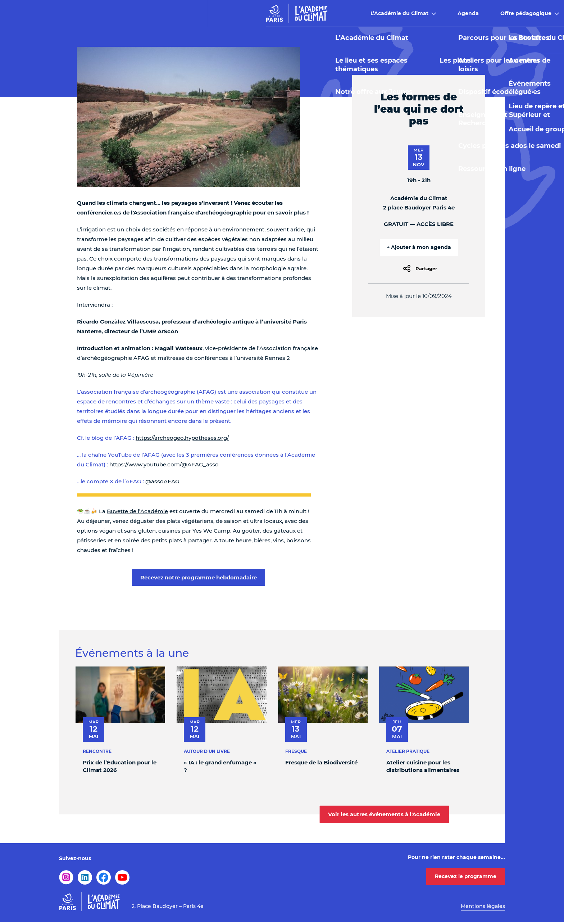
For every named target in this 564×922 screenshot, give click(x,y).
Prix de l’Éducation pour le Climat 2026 (119, 766)
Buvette (384, 13)
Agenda (261, 13)
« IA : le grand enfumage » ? (220, 766)
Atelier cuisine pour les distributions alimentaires (422, 766)
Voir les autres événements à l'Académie (384, 814)
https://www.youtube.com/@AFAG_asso (164, 464)
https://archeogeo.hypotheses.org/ (182, 437)
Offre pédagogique (318, 13)
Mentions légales (483, 906)
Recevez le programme (465, 876)
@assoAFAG (162, 481)
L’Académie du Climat (192, 13)
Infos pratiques (444, 13)
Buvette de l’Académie (137, 511)
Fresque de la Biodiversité (321, 762)
